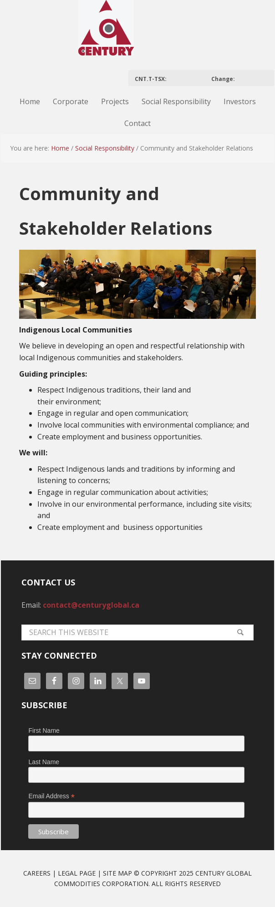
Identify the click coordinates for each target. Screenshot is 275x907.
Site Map (117, 873)
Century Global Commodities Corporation (137, 33)
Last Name (43, 762)
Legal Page (77, 873)
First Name (43, 730)
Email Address (51, 796)
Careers (37, 873)
